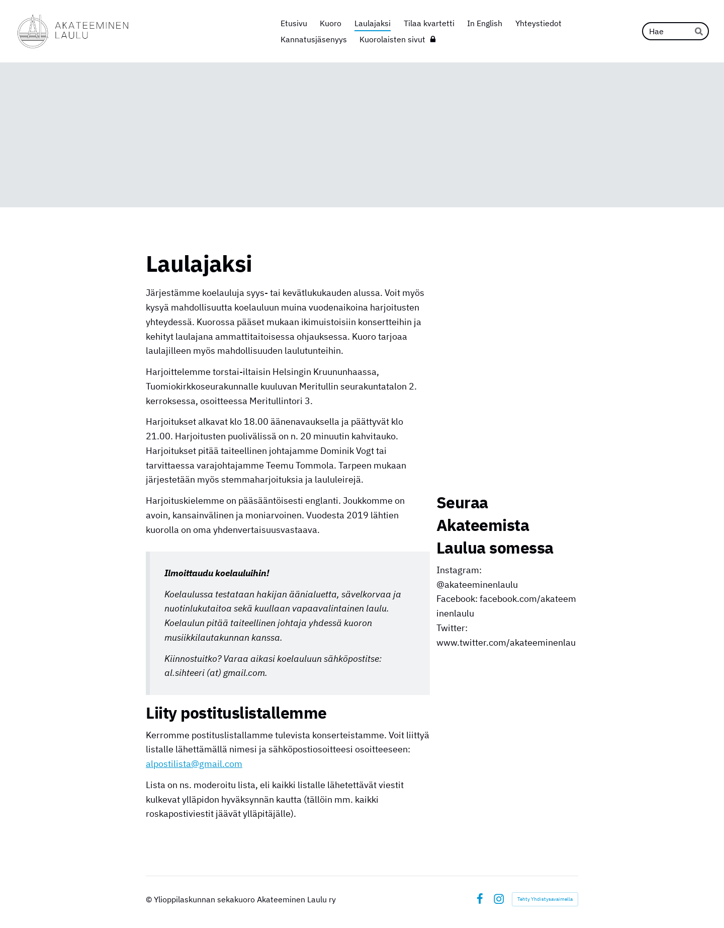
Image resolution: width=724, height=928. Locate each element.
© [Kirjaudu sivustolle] (150, 899)
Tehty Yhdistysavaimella (545, 899)
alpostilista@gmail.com (194, 763)
